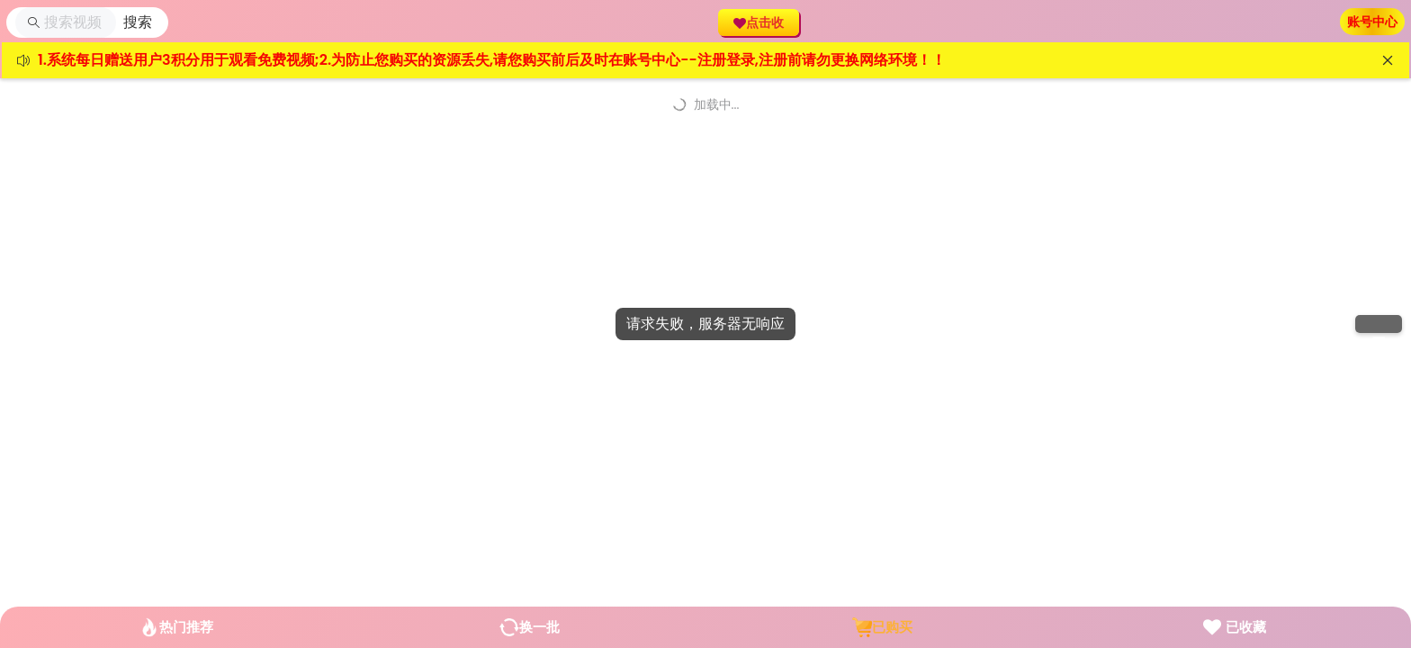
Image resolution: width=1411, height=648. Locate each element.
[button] (137, 22)
